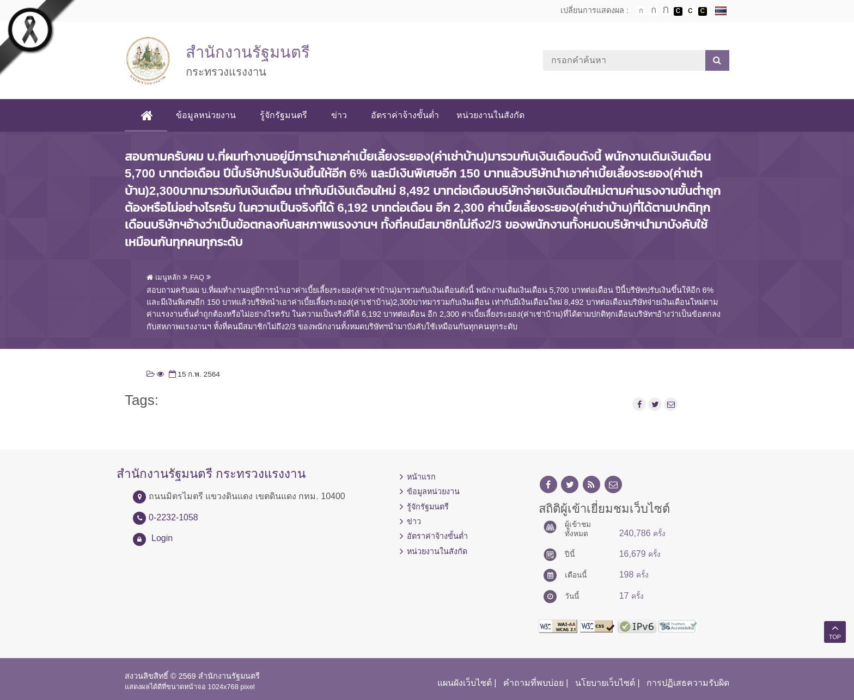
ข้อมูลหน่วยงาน (206, 115)
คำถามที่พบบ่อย (533, 682)
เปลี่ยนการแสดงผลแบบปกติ (690, 11)
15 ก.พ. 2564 (193, 374)
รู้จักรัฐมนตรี (284, 115)
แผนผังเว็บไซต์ (464, 682)
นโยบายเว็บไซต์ (605, 682)
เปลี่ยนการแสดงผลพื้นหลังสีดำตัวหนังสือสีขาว (678, 11)
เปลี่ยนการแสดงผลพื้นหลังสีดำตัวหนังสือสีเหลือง (702, 11)
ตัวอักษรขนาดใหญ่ (665, 11)
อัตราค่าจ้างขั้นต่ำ (405, 115)
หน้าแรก (421, 476)
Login (162, 538)
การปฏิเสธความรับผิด (687, 682)
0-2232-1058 (173, 517)
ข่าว (339, 115)
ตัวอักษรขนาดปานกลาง (653, 11)
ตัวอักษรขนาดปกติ (641, 11)
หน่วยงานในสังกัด (491, 115)
